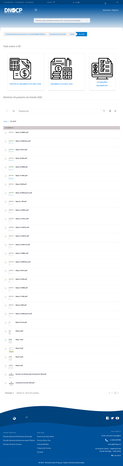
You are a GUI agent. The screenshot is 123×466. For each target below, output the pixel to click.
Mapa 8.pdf (19, 348)
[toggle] (10, 110)
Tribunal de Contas (44, 448)
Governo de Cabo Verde (45, 436)
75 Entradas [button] (9, 393)
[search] (104, 111)
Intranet (40, 452)
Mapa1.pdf (19, 365)
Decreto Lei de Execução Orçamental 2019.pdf (31, 374)
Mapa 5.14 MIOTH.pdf (23, 245)
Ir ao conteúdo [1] (8, 2)
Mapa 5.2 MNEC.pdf (22, 253)
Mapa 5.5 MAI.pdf (21, 279)
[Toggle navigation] (25, 10)
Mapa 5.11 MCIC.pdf (22, 219)
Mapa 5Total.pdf (21, 322)
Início (5, 121)
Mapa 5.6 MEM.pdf (22, 288)
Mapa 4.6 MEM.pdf (22, 167)
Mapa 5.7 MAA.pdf (21, 296)
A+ (79, 2)
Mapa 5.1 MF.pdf (21, 201)
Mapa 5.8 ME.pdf (21, 305)
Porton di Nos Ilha (43, 440)
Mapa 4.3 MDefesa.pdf (23, 141)
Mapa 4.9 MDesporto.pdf (24, 193)
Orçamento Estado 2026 (61, 84)
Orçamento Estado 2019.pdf (25, 383)
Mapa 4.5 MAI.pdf (21, 158)
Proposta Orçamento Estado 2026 (25, 84)
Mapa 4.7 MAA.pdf (21, 175)
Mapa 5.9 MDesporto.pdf (24, 314)
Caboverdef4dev (43, 444)
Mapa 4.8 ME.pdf (21, 184)
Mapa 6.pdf (19, 331)
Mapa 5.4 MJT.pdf (21, 270)
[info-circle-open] (110, 111)
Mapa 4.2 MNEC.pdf (22, 132)
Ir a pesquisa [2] (19, 2)
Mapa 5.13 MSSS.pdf (22, 236)
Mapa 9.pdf (19, 357)
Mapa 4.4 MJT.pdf (21, 150)
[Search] (59, 111)
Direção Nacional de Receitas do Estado (17, 436)
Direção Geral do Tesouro (12, 444)
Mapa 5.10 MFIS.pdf (22, 210)
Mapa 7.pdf (19, 339)
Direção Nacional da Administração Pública (19, 440)
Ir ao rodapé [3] (29, 2)
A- (73, 2)
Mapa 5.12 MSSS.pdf (22, 227)
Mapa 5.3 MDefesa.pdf (23, 262)
